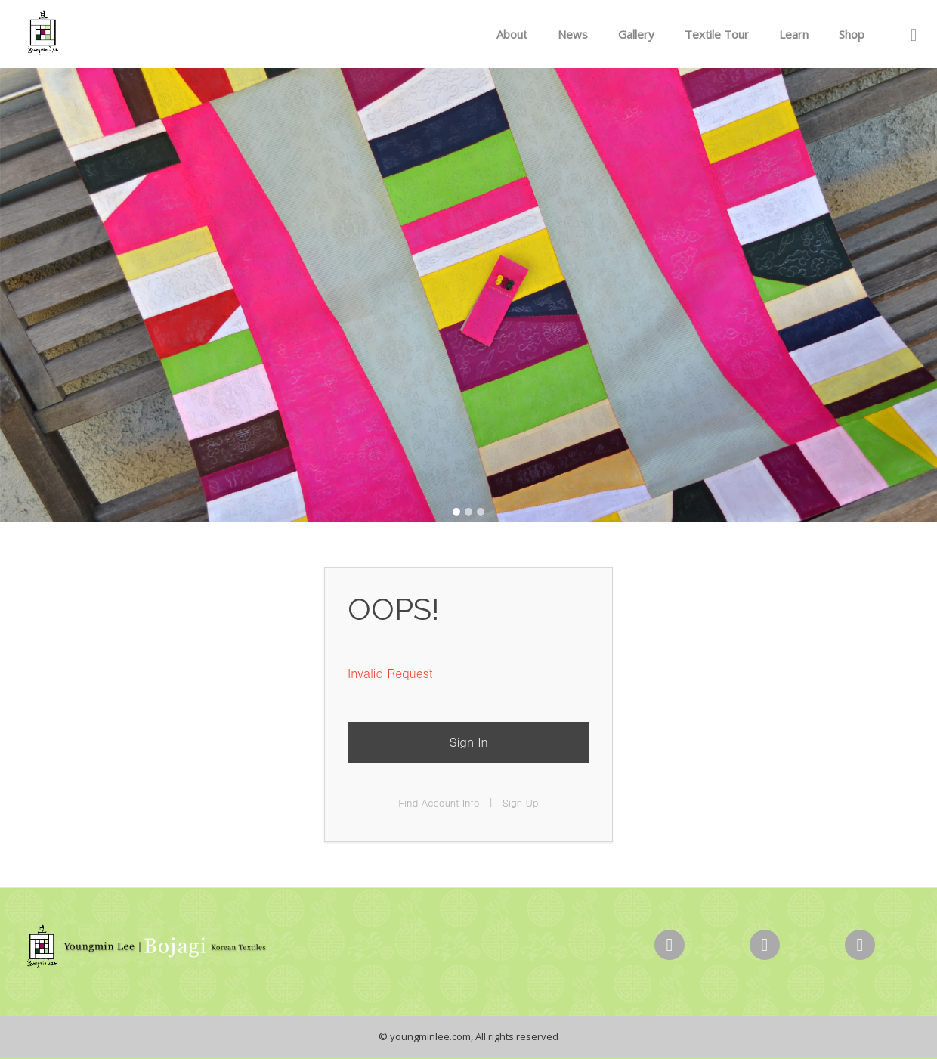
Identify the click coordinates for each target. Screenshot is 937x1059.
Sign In (468, 742)
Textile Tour (717, 34)
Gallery (636, 34)
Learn (794, 34)
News (573, 34)
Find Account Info (438, 802)
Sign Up (521, 802)
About (511, 34)
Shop (851, 34)
